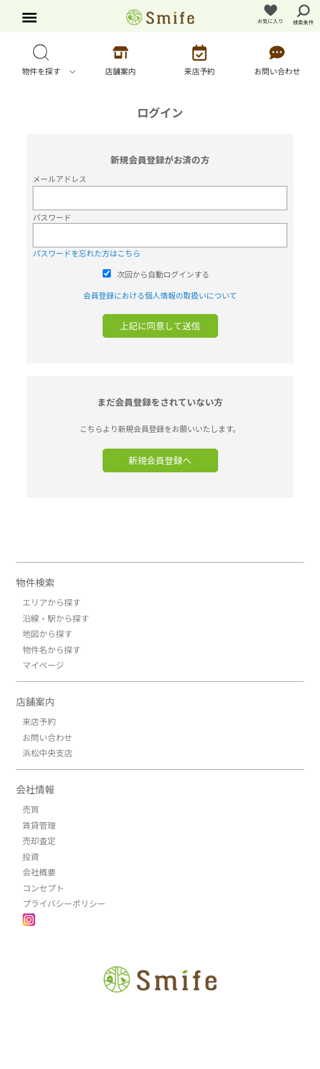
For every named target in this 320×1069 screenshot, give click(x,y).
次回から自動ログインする (163, 274)
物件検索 (35, 582)
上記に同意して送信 (160, 325)
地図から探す (47, 633)
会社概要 (39, 872)
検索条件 (303, 14)
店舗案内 (35, 701)
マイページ (43, 665)
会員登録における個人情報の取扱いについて (160, 295)
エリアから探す (51, 602)
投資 (30, 856)
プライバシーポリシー (64, 903)
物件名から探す (51, 649)
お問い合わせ (47, 737)
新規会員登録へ (160, 460)
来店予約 (39, 721)
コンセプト (43, 888)
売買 (30, 809)
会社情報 (35, 789)
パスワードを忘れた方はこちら (86, 252)
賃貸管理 (39, 825)
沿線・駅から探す (55, 618)
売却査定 (39, 840)
